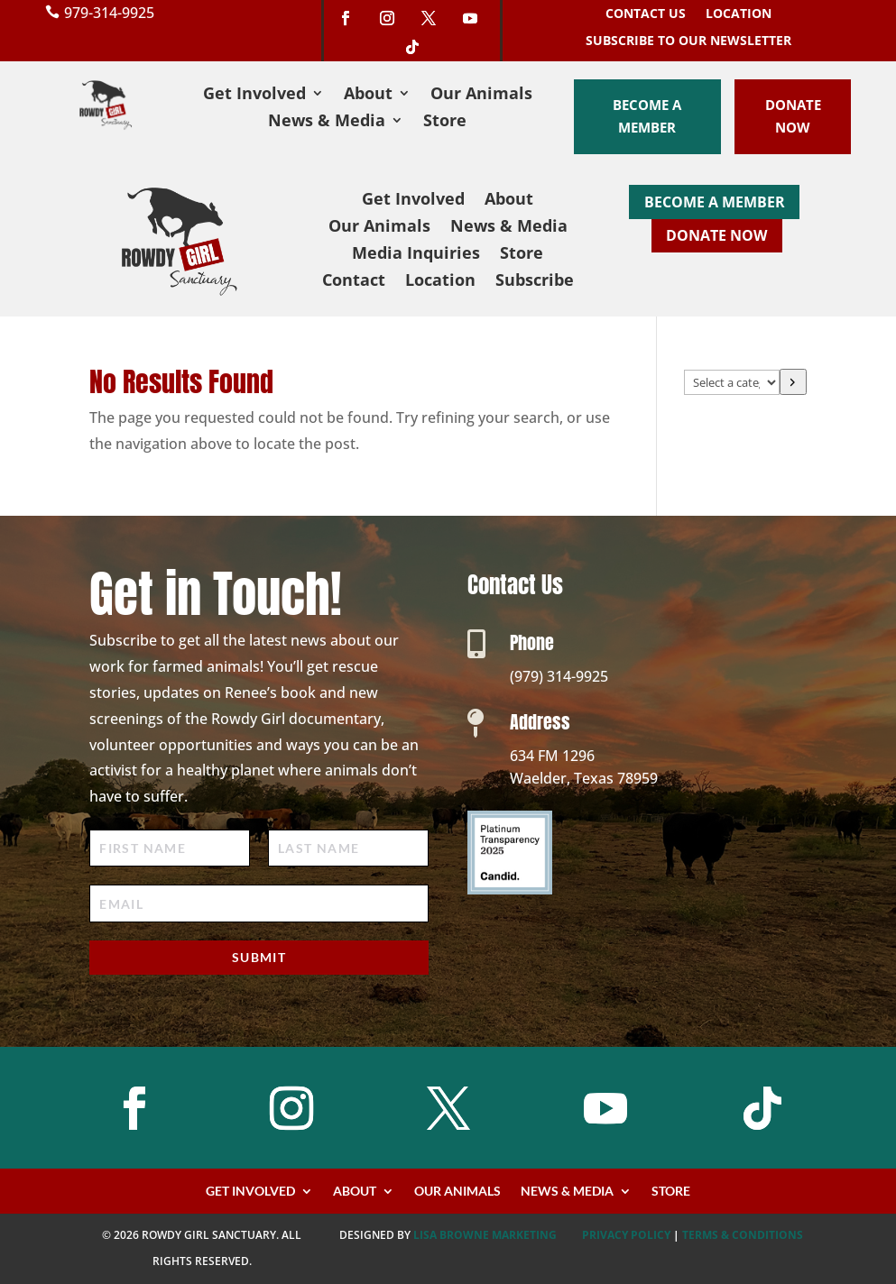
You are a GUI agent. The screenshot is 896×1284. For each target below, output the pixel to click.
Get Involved (254, 95)
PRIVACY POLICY (626, 1235)
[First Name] (169, 848)
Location (738, 14)
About (368, 95)
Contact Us (645, 14)
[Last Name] (348, 848)
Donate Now (793, 116)
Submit (259, 957)
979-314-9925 (109, 13)
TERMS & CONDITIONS (742, 1235)
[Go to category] (793, 382)
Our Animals (481, 95)
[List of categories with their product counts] (732, 382)
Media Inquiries (416, 254)
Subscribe (534, 281)
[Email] (258, 903)
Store (444, 122)
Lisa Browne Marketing (485, 1235)
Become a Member (647, 116)
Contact (353, 281)
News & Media (326, 122)
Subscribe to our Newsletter (688, 41)
